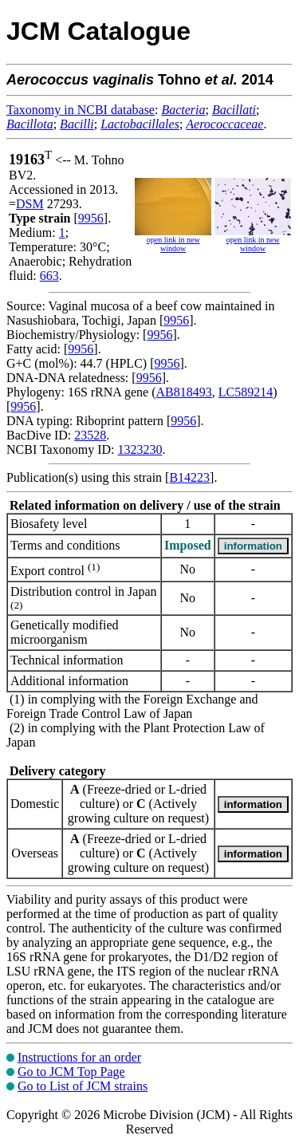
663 (49, 275)
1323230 (139, 449)
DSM (30, 204)
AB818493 (184, 392)
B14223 (189, 477)
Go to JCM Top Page (71, 1071)
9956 (91, 218)
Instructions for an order (79, 1057)
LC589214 (245, 392)
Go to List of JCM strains (83, 1086)
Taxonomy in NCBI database (80, 109)
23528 (90, 435)
